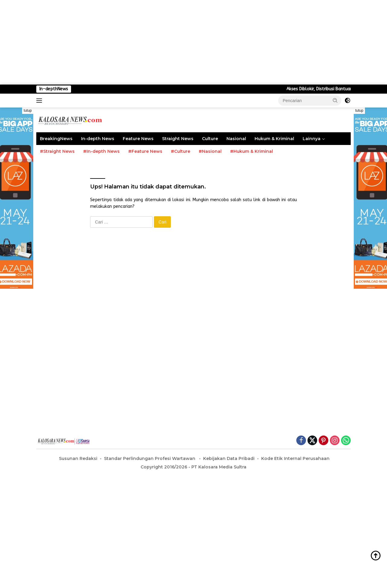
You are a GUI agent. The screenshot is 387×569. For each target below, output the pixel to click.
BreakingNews (56, 138)
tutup (28, 110)
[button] (335, 100)
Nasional (236, 138)
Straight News (178, 138)
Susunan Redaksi (78, 458)
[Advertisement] (181, 42)
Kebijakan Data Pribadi (229, 458)
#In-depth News (101, 151)
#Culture (180, 151)
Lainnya (311, 138)
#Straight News (57, 151)
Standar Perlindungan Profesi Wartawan (150, 458)
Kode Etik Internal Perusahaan (295, 458)
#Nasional (210, 151)
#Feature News (145, 151)
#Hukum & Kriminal (251, 151)
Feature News (138, 138)
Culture (210, 138)
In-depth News (97, 138)
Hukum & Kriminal (274, 138)
